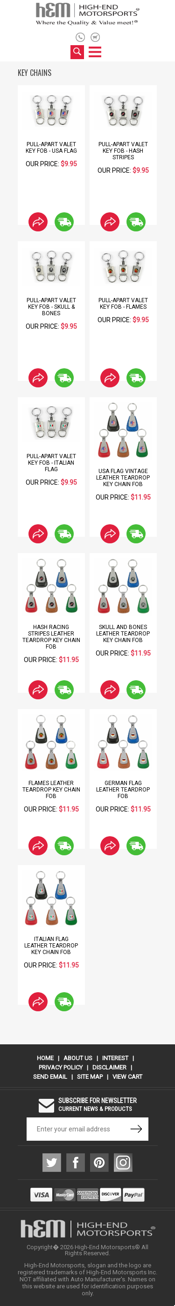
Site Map (90, 1076)
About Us (77, 1058)
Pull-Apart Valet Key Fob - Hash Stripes (123, 151)
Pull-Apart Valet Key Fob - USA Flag (51, 147)
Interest (115, 1058)
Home (45, 1058)
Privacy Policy (61, 1067)
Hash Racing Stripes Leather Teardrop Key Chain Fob (51, 637)
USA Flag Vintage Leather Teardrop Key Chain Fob (123, 477)
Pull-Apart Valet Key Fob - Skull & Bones (51, 307)
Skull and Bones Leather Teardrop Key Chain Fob (123, 633)
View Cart (127, 1076)
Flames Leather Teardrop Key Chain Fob (51, 789)
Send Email (50, 1076)
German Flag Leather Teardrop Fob (123, 789)
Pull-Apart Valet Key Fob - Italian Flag (51, 463)
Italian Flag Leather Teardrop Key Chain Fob (51, 945)
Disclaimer (109, 1067)
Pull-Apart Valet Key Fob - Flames (123, 303)
